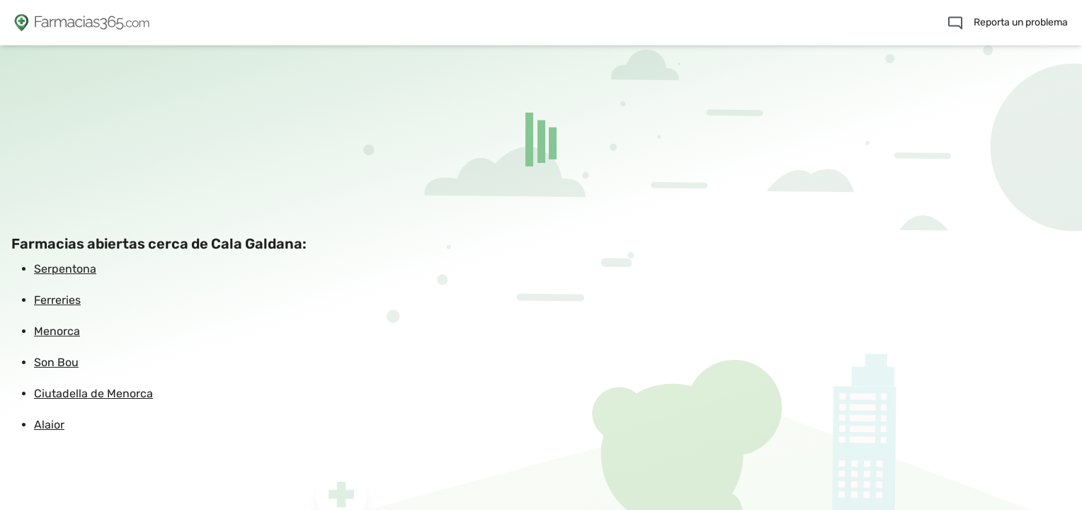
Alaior (49, 424)
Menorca (57, 331)
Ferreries (57, 300)
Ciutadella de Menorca (93, 393)
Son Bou (56, 362)
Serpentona (65, 269)
